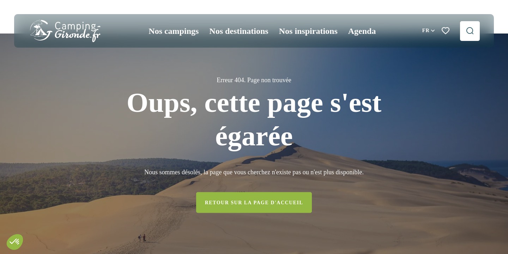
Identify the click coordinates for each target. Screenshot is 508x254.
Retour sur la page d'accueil (254, 202)
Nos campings (174, 31)
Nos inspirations (308, 31)
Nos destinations (238, 31)
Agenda (362, 31)
